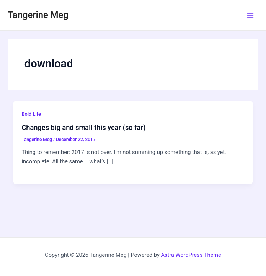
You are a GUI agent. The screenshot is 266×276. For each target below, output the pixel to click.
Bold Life (31, 114)
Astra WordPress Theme (191, 254)
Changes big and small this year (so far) (83, 127)
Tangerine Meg (38, 15)
